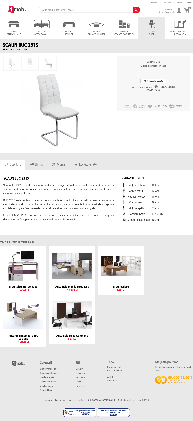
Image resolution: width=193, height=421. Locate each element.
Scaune (151, 33)
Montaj (58, 164)
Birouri (14, 33)
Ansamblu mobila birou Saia (72, 286)
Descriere (12, 164)
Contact (79, 369)
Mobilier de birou (179, 33)
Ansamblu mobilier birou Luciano (23, 337)
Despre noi (81, 373)
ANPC (110, 377)
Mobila (69, 33)
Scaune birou (46, 390)
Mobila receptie (47, 377)
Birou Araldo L (120, 286)
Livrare (36, 164)
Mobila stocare (46, 386)
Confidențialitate (114, 370)
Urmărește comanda (166, 12)
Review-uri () (85, 164)
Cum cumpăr (168, 3)
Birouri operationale (49, 373)
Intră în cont (169, 9)
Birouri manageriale (49, 369)
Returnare (80, 386)
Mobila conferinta (48, 381)
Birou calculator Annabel (23, 286)
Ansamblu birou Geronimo (72, 335)
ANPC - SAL (112, 380)
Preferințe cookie (115, 367)
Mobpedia (80, 377)
